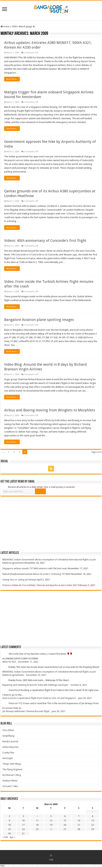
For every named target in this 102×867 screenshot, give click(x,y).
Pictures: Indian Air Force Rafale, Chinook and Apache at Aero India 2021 (39, 585)
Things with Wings (11, 763)
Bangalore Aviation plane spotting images (39, 319)
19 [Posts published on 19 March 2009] (51, 824)
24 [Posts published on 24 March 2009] (23, 829)
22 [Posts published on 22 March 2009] (92, 824)
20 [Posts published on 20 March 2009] (65, 824)
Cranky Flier (8, 752)
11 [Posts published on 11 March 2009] (37, 820)
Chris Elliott (8, 730)
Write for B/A (9, 661)
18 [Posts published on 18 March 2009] (37, 824)
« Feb (5, 837)
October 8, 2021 (78, 685)
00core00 (14, 653)
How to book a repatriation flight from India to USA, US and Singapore (39, 698)
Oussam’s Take (10, 786)
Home (5, 26)
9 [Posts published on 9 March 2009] (9, 820)
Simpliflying (8, 735)
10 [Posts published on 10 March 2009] (23, 820)
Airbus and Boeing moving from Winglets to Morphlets (49, 410)
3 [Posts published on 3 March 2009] (23, 816)
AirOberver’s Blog (11, 775)
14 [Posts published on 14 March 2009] (78, 820)
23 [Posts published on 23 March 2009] (9, 829)
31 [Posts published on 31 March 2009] (23, 833)
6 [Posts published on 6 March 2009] (65, 816)
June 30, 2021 (85, 698)
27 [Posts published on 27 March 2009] (65, 829)
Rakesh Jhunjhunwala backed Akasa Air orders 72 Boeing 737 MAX (36, 574)
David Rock (14, 690)
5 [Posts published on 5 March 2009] (51, 816)
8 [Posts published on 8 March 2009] (92, 816)
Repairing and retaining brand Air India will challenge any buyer (35, 685)
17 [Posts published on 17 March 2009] (23, 824)
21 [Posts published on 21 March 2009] (78, 824)
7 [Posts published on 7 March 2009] (78, 816)
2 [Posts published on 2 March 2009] (9, 816)
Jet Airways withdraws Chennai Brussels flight (25, 711)
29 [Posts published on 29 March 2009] (92, 829)
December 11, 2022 (28, 661)
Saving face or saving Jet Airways (19, 579)
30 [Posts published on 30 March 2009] (9, 833)
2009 (14, 26)
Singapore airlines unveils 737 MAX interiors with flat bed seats (34, 568)
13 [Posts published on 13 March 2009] (65, 820)
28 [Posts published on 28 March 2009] (78, 829)
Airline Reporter (10, 747)
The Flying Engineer (12, 769)
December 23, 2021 (36, 675)
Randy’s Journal (10, 741)
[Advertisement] (28, 523)
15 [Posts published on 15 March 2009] (92, 820)
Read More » (12, 79)
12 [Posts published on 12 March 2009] (51, 820)
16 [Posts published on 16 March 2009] (9, 824)
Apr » (12, 837)
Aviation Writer (10, 780)
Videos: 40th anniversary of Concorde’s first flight (45, 240)
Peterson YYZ (16, 703)
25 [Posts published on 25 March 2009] (37, 829)
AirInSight (7, 758)
